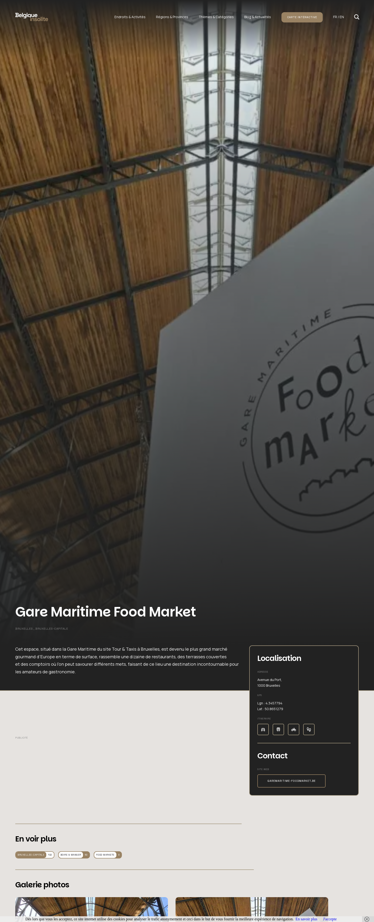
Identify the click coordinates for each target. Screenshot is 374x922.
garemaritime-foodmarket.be (291, 781)
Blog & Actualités (257, 17)
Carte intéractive (302, 17)
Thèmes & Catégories (216, 17)
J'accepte (330, 919)
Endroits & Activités (129, 17)
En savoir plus (306, 919)
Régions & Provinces (172, 17)
